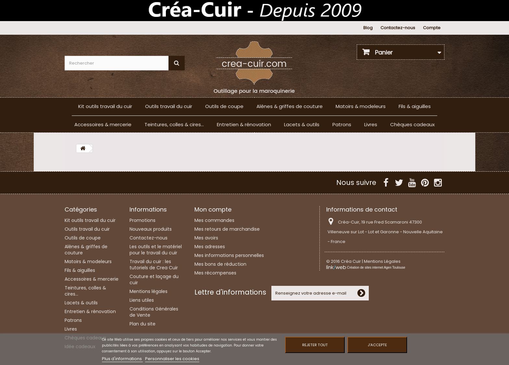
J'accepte (377, 344)
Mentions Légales (382, 261)
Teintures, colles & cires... (174, 124)
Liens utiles (142, 300)
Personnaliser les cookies (172, 359)
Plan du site (142, 324)
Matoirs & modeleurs (361, 106)
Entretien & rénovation (244, 124)
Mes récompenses (215, 273)
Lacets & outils (301, 124)
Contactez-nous (397, 28)
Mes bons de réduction (220, 264)
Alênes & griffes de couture (289, 106)
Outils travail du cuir (168, 106)
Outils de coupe (224, 106)
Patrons (341, 124)
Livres (370, 124)
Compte (432, 28)
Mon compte (212, 209)
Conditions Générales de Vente (154, 312)
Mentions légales (149, 291)
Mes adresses (209, 246)
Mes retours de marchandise (227, 229)
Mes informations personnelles (229, 255)
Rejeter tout (315, 344)
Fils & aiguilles (415, 106)
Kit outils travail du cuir (105, 106)
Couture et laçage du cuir (154, 279)
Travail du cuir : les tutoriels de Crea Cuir (154, 264)
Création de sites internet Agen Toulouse (376, 267)
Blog (368, 28)
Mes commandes (214, 220)
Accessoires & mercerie (102, 124)
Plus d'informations (122, 359)
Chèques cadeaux (412, 124)
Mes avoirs (206, 238)
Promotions (142, 220)
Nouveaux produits (151, 229)
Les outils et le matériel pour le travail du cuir (156, 249)
